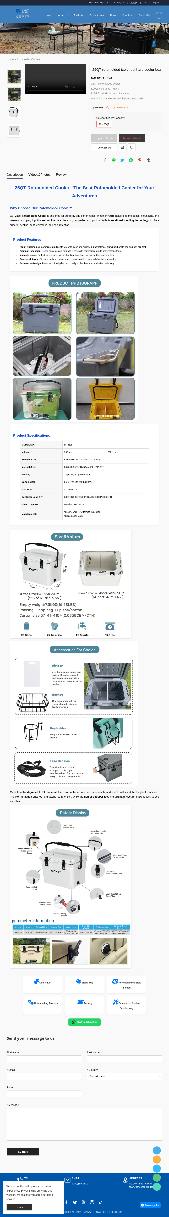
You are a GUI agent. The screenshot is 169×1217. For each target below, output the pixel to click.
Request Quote (132, 138)
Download (127, 15)
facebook (105, 160)
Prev (14, 65)
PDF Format (122, 147)
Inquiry (156, 2)
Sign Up (104, 2)
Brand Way (87, 982)
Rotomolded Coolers (28, 59)
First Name (13, 1052)
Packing (88, 1003)
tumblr (148, 160)
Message (13, 1105)
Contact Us (144, 15)
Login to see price (120, 107)
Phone (10, 1087)
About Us (63, 15)
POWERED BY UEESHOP (108, 1212)
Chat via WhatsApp (84, 1022)
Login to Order (104, 138)
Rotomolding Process (46, 1003)
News (113, 15)
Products (78, 15)
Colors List (45, 982)
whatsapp (131, 160)
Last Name (93, 1052)
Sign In (92, 2)
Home (49, 15)
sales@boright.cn (80, 1183)
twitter (122, 160)
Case (145, 2)
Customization (96, 15)
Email (11, 1069)
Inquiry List (119, 2)
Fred (157, 1150)
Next (14, 142)
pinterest (139, 160)
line (113, 160)
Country (92, 1069)
